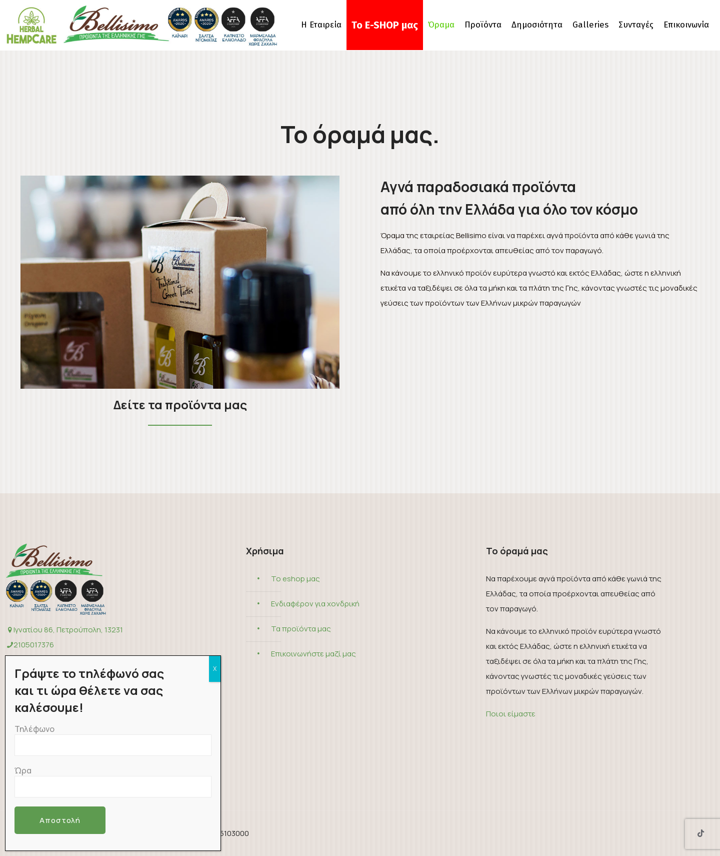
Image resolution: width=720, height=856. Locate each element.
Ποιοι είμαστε (511, 713)
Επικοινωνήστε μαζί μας (313, 653)
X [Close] (214, 668)
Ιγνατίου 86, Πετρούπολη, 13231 (68, 629)
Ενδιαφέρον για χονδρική (315, 603)
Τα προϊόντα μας (301, 628)
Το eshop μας (295, 578)
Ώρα (113, 781)
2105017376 (34, 644)
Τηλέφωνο (113, 739)
